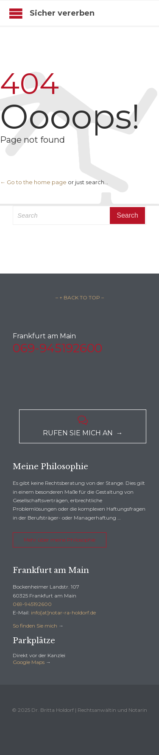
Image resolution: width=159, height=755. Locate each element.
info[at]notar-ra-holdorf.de (63, 612)
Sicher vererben (62, 13)
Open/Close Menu (16, 13)
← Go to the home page (33, 182)
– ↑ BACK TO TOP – (80, 297)
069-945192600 (32, 604)
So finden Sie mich (35, 625)
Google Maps (29, 662)
